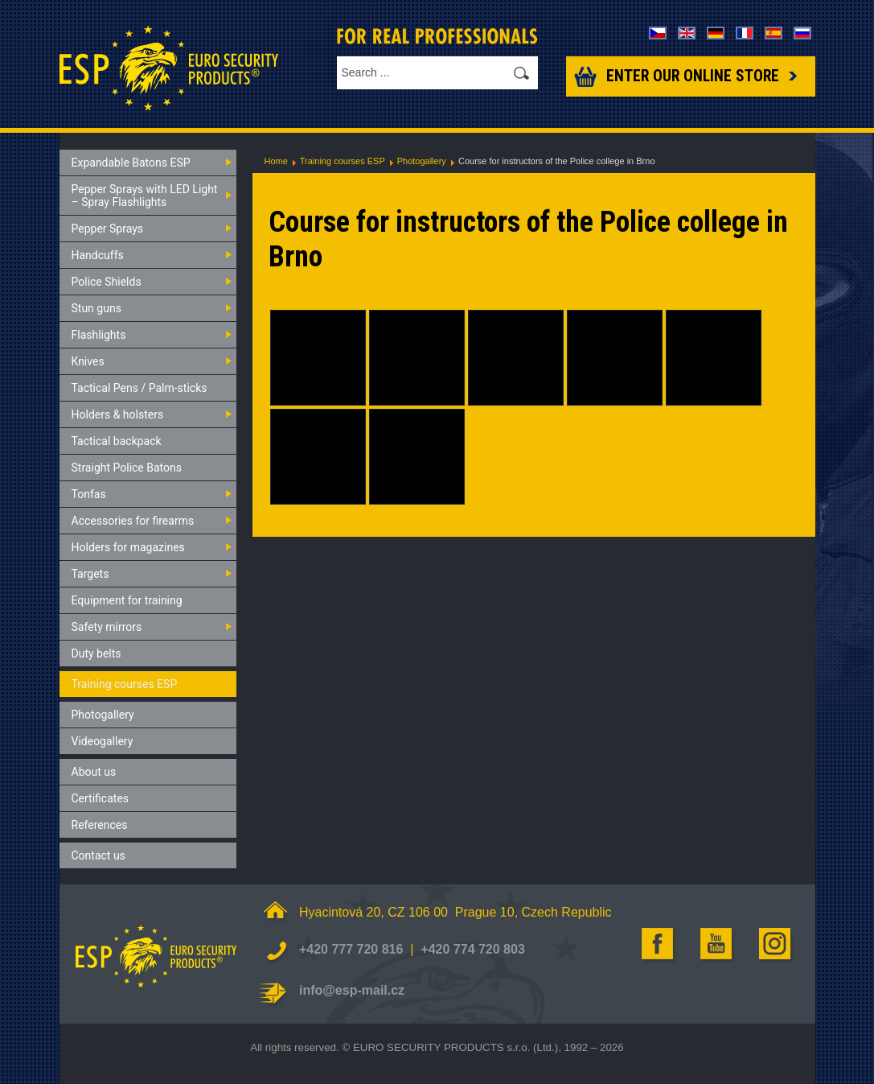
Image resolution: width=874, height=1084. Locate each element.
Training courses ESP (342, 161)
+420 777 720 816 (351, 949)
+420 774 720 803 (472, 949)
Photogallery (421, 161)
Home (276, 161)
